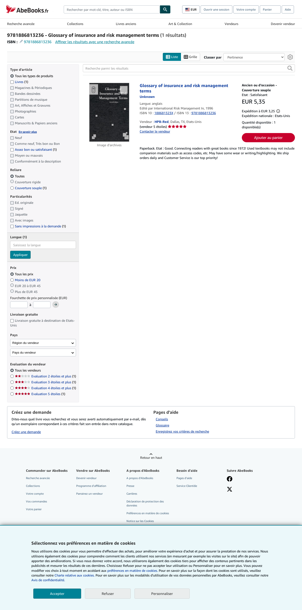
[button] (290, 68)
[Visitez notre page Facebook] (229, 479)
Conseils (162, 419)
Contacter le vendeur (155, 131)
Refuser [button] (108, 593)
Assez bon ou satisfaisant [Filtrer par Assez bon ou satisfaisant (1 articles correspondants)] (33, 149)
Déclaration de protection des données (145, 503)
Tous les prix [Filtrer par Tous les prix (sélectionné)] (22, 274)
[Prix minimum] (19, 304)
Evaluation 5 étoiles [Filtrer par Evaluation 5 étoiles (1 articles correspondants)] (40, 394)
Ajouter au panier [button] (268, 137)
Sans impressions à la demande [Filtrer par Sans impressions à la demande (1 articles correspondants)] (38, 226)
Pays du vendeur (24, 352)
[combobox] (112, 9)
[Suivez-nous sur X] (229, 489)
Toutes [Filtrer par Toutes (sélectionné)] (17, 176)
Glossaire (162, 425)
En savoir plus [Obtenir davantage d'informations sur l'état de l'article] (28, 132)
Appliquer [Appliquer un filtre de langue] (20, 255)
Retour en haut (151, 457)
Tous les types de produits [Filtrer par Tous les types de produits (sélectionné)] (32, 76)
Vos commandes (36, 501)
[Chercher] (165, 9)
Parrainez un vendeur (89, 493)
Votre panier (34, 509)
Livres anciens (126, 24)
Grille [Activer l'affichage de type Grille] (190, 57)
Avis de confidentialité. (48, 580)
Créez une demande (26, 432)
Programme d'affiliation (91, 486)
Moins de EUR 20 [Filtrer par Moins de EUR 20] (25, 280)
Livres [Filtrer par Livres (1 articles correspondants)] (19, 81)
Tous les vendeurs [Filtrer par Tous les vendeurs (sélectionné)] (28, 370)
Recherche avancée (20, 24)
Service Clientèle (186, 486)
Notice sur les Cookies (140, 521)
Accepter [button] (57, 593)
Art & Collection (180, 24)
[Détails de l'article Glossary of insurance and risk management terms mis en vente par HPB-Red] (109, 112)
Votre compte (246, 9)
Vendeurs (231, 24)
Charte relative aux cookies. (75, 575)
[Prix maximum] (41, 304)
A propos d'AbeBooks (139, 478)
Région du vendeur (25, 343)
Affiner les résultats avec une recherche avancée (94, 41)
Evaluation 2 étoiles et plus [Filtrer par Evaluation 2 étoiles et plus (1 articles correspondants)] (45, 376)
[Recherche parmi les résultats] (189, 68)
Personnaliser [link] (162, 593)
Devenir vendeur (283, 24)
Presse (130, 486)
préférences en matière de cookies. (132, 570)
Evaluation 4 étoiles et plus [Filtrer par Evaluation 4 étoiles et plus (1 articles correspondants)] (45, 388)
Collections (75, 24)
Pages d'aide (184, 478)
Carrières (131, 493)
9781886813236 (37, 41)
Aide (288, 9)
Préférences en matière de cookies (147, 513)
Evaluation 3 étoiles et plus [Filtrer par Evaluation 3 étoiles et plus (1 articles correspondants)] (45, 382)
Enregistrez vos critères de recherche (182, 431)
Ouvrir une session (216, 9)
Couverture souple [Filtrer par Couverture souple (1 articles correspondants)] (28, 188)
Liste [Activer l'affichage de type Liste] (172, 57)
